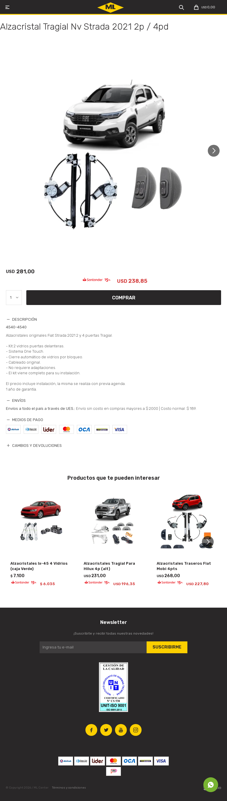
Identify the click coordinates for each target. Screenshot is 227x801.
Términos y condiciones (69, 787)
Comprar (123, 298)
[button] (216, 150)
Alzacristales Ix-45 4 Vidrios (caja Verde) (39, 566)
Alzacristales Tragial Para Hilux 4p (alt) (109, 566)
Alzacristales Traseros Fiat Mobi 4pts (184, 566)
